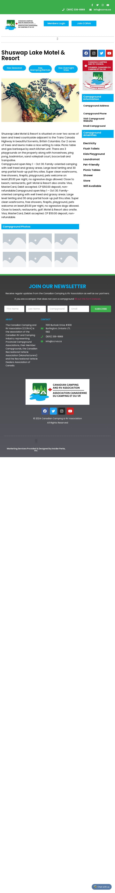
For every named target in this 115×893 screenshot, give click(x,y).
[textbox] (40, 147)
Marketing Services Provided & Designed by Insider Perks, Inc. (36, 449)
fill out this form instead (87, 299)
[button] (57, 39)
